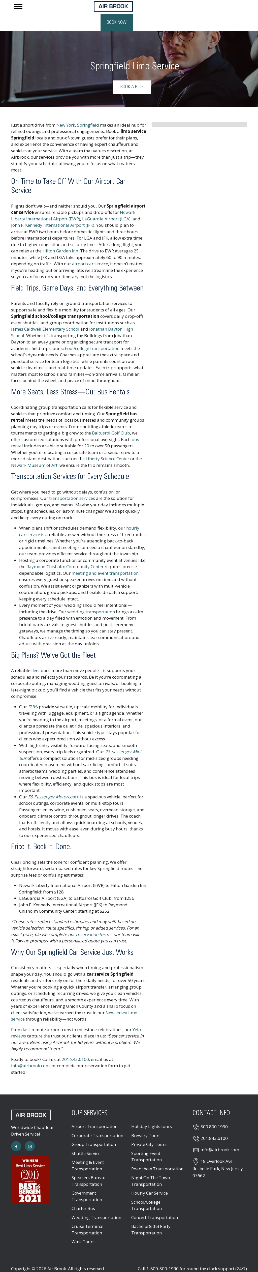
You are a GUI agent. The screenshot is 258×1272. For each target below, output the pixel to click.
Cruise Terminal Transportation (88, 1215)
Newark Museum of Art (34, 451)
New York (65, 111)
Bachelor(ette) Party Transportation (151, 1215)
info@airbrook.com (30, 1052)
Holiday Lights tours (151, 1112)
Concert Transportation (154, 1203)
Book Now (231, 8)
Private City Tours (149, 1130)
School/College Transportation (146, 1191)
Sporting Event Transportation (146, 1142)
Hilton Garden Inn (60, 237)
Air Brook (56, 1254)
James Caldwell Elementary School (45, 315)
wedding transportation (91, 597)
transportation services (72, 484)
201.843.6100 (75, 1045)
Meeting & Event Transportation (88, 1151)
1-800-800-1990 (162, 1254)
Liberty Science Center (107, 445)
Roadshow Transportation (157, 1155)
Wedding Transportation (96, 1203)
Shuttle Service (86, 1139)
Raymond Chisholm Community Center (65, 553)
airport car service (90, 250)
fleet (35, 656)
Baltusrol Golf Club (111, 419)
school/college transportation (90, 334)
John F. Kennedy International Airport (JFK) (52, 211)
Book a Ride (132, 73)
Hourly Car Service (149, 1179)
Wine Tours (83, 1228)
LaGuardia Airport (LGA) (106, 205)
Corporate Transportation (97, 1121)
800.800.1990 (214, 1113)
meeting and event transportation (105, 559)
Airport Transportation (94, 1112)
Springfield (88, 111)
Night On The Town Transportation (150, 1167)
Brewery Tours (145, 1121)
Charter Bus (83, 1194)
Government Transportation (87, 1182)
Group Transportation (94, 1130)
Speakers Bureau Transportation (89, 1167)
